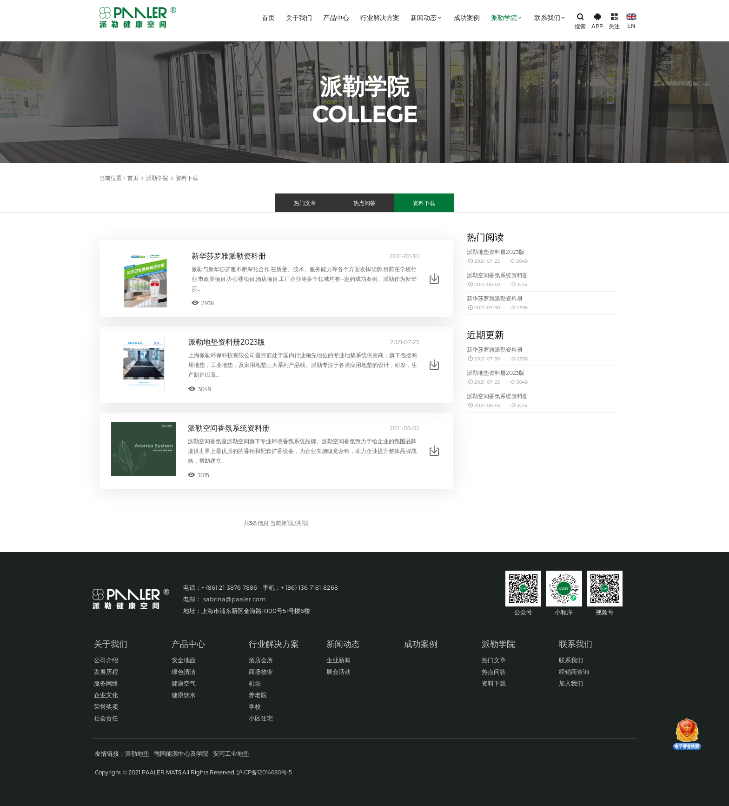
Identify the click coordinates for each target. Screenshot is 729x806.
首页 (268, 17)
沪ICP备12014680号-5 (264, 772)
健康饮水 (184, 695)
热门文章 (305, 203)
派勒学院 (507, 17)
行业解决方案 (379, 17)
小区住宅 (261, 718)
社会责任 (106, 718)
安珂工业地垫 (231, 753)
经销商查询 (574, 671)
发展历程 (106, 671)
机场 (255, 683)
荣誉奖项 (106, 706)
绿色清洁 (184, 671)
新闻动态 (427, 17)
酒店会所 (261, 660)
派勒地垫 (137, 753)
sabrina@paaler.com (234, 599)
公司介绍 (106, 660)
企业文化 (106, 695)
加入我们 (571, 683)
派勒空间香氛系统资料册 (229, 427)
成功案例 (467, 17)
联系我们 (550, 17)
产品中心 (336, 17)
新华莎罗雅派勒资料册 (229, 255)
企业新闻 (338, 660)
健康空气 (184, 683)
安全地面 (184, 660)
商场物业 (261, 671)
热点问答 (364, 203)
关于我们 (299, 17)
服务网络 (106, 683)
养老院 (258, 695)
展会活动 (338, 671)
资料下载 (424, 203)
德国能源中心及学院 (181, 753)
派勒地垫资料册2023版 (226, 341)
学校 (255, 706)
